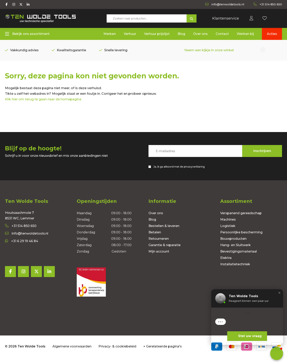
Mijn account (158, 258)
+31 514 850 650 (20, 232)
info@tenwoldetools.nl (26, 240)
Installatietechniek (235, 270)
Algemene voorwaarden (71, 353)
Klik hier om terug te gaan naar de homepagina (43, 105)
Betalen (154, 239)
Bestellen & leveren (163, 232)
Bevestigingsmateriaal (238, 258)
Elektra (226, 264)
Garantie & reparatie (164, 251)
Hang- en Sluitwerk (235, 251)
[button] (279, 293)
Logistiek (227, 232)
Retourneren (158, 245)
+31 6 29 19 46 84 (21, 247)
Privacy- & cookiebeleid (117, 353)
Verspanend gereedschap (241, 219)
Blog (152, 226)
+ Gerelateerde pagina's (162, 353)
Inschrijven (262, 157)
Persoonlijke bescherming (241, 239)
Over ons (155, 219)
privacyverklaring (194, 172)
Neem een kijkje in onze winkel (209, 51)
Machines (228, 226)
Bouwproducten (233, 245)
